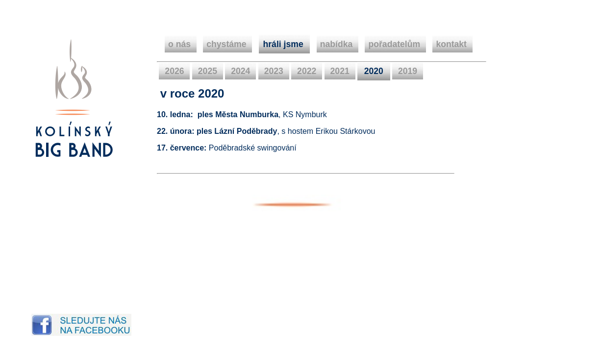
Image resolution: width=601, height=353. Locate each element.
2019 (408, 71)
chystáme (227, 44)
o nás (180, 44)
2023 (274, 71)
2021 (340, 71)
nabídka (337, 44)
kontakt (452, 44)
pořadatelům (396, 44)
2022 (307, 71)
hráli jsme (284, 44)
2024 (240, 71)
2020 (374, 71)
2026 (174, 71)
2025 (208, 71)
